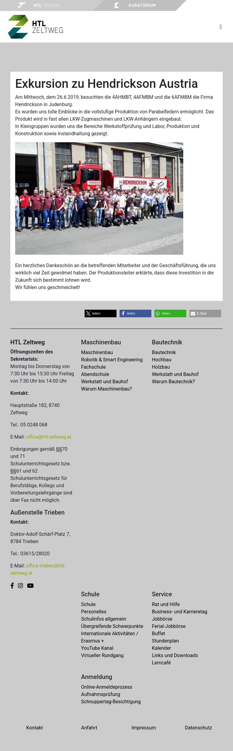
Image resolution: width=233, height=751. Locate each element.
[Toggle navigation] (221, 26)
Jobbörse (162, 619)
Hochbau (161, 360)
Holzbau (161, 367)
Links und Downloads (175, 655)
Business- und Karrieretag (179, 612)
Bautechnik (164, 352)
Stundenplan (165, 641)
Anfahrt (89, 728)
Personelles (93, 612)
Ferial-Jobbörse (169, 626)
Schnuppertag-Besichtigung (111, 701)
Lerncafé (161, 663)
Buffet (158, 633)
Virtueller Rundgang (102, 655)
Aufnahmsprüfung (100, 694)
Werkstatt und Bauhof (104, 381)
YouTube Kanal (97, 648)
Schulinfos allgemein (103, 619)
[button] (100, 313)
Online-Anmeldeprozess (106, 687)
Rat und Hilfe (166, 604)
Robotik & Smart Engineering (112, 360)
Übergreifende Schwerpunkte (112, 626)
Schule (88, 604)
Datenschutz (198, 728)
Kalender (161, 648)
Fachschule (93, 367)
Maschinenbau (97, 352)
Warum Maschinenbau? (106, 389)
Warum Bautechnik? (173, 381)
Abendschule (95, 374)
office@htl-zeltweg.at (48, 437)
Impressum (144, 728)
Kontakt (34, 728)
